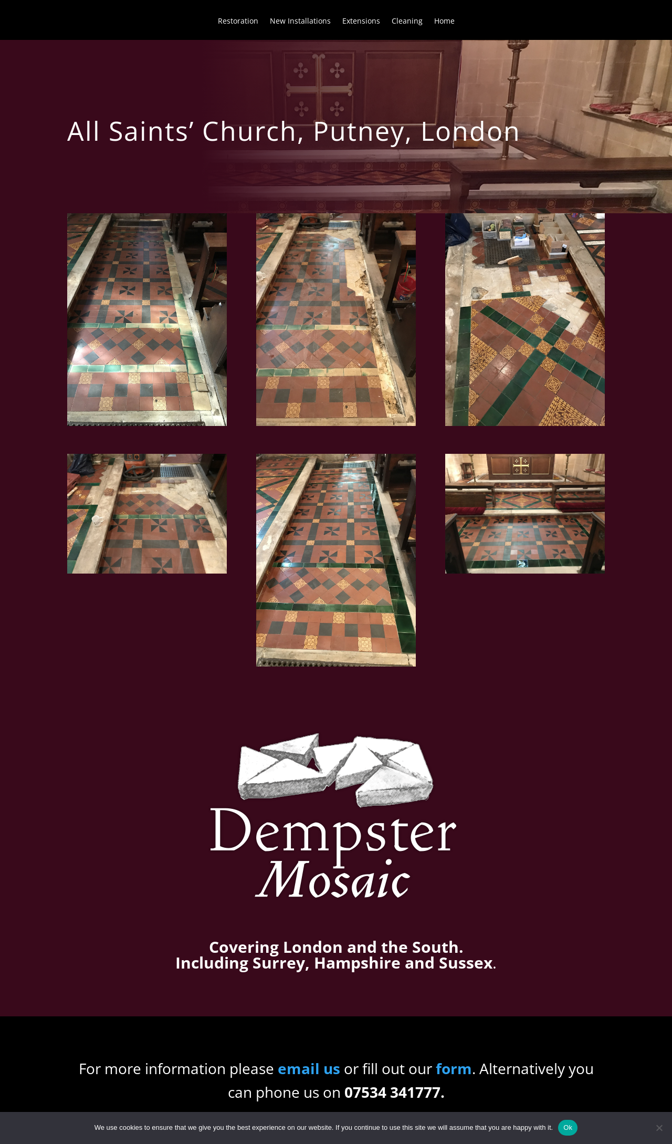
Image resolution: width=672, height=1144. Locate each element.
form (454, 1068)
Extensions (361, 21)
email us (309, 1068)
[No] (659, 1127)
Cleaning (407, 21)
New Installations (300, 21)
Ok (567, 1127)
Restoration (238, 21)
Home (444, 21)
